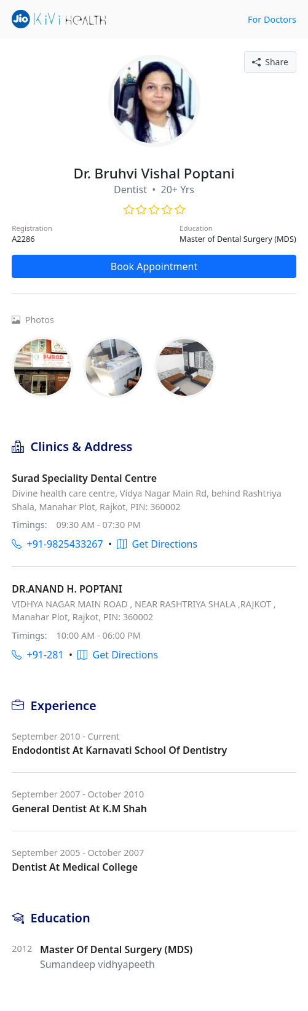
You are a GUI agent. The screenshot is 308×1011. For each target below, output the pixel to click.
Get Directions (157, 544)
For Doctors (272, 19)
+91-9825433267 (57, 544)
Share (270, 62)
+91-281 (37, 654)
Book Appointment (154, 266)
